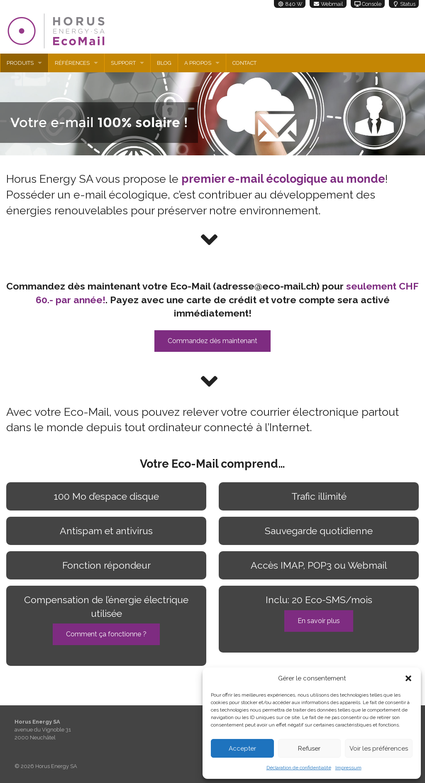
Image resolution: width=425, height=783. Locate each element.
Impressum (348, 768)
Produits (20, 63)
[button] (408, 678)
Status (403, 4)
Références (72, 63)
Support (123, 63)
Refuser (309, 748)
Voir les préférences (378, 748)
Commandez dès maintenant (212, 341)
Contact (244, 63)
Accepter (242, 748)
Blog (164, 63)
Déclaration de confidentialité (298, 768)
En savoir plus (319, 621)
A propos (197, 63)
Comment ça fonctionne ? (106, 634)
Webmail (328, 4)
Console (367, 4)
